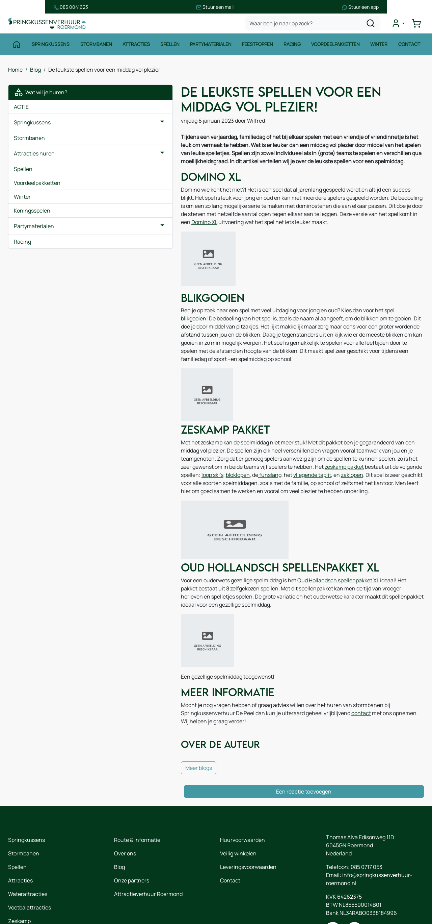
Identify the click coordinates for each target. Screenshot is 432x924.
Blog (35, 71)
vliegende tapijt (269, 450)
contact (209, 681)
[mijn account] (399, 25)
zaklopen (309, 450)
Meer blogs (131, 729)
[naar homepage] (48, 25)
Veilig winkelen (238, 815)
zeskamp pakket (369, 441)
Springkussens (50, 46)
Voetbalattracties (29, 869)
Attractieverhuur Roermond (148, 855)
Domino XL (203, 219)
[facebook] (333, 890)
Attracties (135, 46)
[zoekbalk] (314, 25)
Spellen (169, 46)
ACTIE (21, 108)
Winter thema (25, 896)
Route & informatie (137, 801)
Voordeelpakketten (336, 46)
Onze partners (131, 842)
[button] (95, 124)
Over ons (125, 815)
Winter (379, 46)
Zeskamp (19, 882)
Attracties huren (34, 155)
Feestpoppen (257, 46)
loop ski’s (169, 450)
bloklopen (195, 450)
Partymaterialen (211, 46)
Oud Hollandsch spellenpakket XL (271, 556)
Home (15, 71)
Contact (410, 46)
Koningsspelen (32, 212)
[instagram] (354, 890)
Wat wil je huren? (40, 94)
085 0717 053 (366, 828)
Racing (292, 46)
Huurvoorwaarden (242, 801)
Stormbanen (95, 46)
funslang (226, 450)
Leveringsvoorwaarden (248, 828)
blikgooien (341, 309)
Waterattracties (27, 855)
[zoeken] (372, 25)
